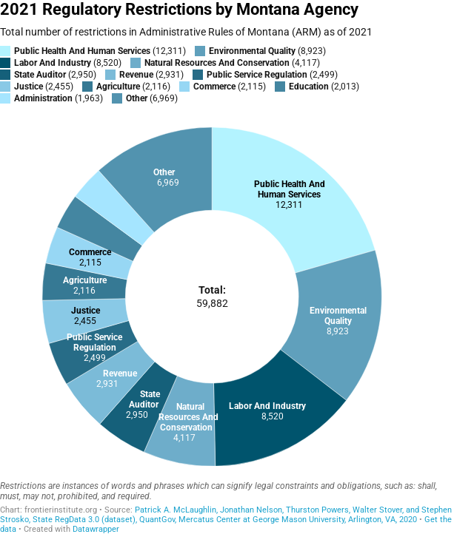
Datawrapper (96, 529)
